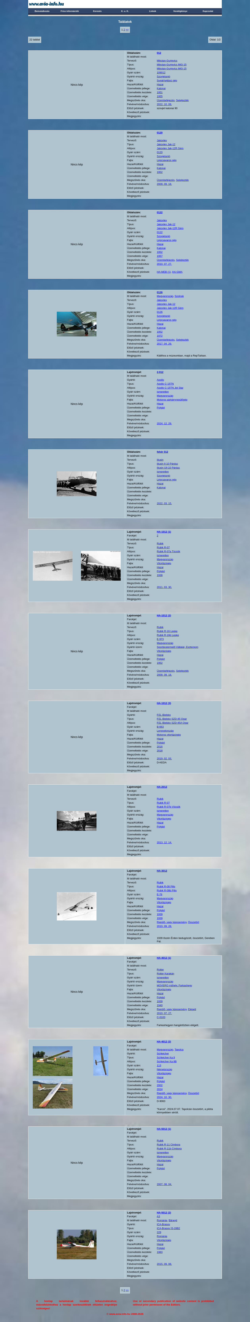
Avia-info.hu (53, 4)
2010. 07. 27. (164, 263)
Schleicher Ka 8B (167, 1061)
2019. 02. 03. (164, 758)
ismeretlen (163, 391)
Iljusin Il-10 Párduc (167, 463)
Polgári (161, 407)
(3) (164, 703)
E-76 (159, 894)
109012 (161, 72)
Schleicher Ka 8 (166, 1057)
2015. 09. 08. (164, 1263)
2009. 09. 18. (164, 184)
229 (159, 1232)
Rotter (160, 969)
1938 (160, 575)
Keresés (97, 11)
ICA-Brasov (163, 1224)
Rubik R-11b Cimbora (169, 1148)
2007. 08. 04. (164, 1184)
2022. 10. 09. (164, 104)
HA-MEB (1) (164, 271)
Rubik (160, 543)
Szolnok (179, 296)
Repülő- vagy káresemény (172, 922)
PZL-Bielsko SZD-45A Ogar (172, 722)
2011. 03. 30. (164, 587)
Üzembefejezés (166, 100)
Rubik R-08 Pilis (166, 886)
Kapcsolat (208, 11)
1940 (160, 1005)
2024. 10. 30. (164, 1097)
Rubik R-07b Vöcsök (169, 806)
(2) (164, 615)
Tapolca (179, 1049)
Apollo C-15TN (165, 383)
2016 (160, 746)
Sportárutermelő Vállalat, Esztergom (177, 647)
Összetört (193, 922)
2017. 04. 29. (164, 343)
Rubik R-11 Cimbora (168, 1144)
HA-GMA (177, 271)
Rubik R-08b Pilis (167, 890)
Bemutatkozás (42, 11)
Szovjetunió (163, 76)
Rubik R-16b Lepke (168, 635)
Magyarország (165, 296)
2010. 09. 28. (164, 926)
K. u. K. (125, 11)
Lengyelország (165, 730)
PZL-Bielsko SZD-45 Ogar (172, 718)
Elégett (192, 1009)
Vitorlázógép (164, 563)
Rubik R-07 (163, 547)
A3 (158, 1216)
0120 (160, 152)
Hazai (160, 84)
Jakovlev (162, 140)
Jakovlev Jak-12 (166, 144)
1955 (160, 96)
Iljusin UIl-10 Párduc (168, 467)
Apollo (160, 379)
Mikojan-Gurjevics (167, 60)
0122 (160, 232)
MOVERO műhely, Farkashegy (174, 985)
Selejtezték (182, 100)
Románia (162, 1220)
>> (127, 29)
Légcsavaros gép (167, 160)
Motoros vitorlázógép (169, 734)
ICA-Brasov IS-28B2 (168, 1228)
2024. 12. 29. (164, 423)
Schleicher (163, 1053)
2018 (160, 750)
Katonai (161, 88)
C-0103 (161, 1017)
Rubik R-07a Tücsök (168, 551)
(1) (164, 531)
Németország (164, 1069)
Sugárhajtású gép (167, 80)
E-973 (160, 639)
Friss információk (70, 11)
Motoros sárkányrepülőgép (172, 399)
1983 (160, 1252)
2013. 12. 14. (164, 842)
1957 (160, 256)
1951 (160, 92)
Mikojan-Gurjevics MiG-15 (172, 64)
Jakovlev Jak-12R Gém (170, 148)
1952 (160, 172)
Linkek (152, 11)
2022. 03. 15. (164, 503)
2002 (160, 1085)
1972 (160, 335)
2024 (160, 1089)
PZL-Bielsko (164, 714)
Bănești (173, 1220)
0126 (160, 311)
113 (159, 1065)
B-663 (160, 726)
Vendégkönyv (180, 11)
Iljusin (160, 459)
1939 (160, 914)
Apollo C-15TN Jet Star (170, 387)
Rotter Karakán (165, 973)
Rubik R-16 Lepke (167, 631)
